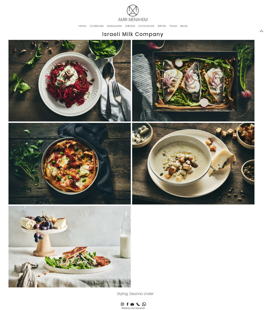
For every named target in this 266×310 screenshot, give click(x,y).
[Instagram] (122, 304)
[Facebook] (127, 304)
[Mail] (132, 304)
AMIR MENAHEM (133, 20)
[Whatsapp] (144, 304)
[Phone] (138, 304)
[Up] (261, 31)
